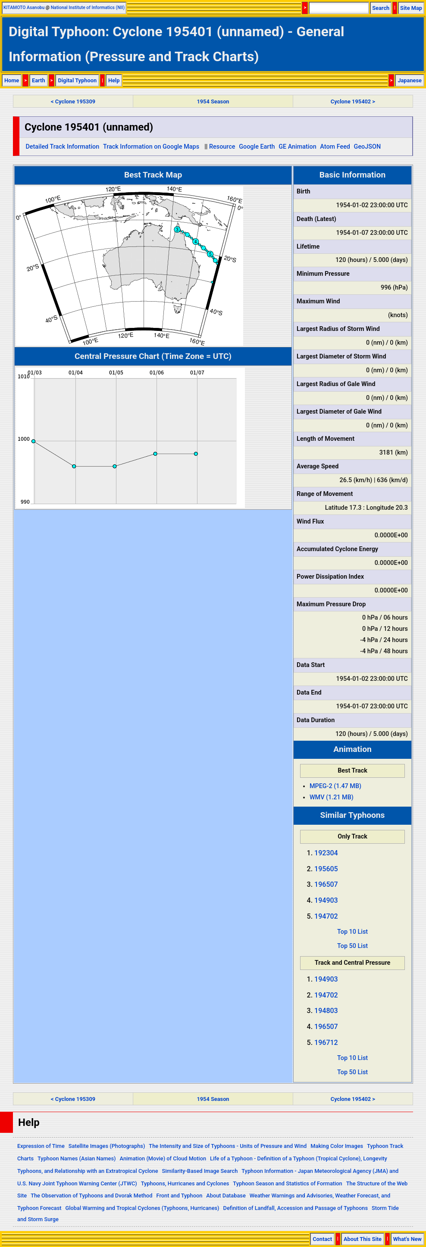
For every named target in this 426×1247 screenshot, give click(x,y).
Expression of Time (41, 1146)
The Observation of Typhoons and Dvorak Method (91, 1195)
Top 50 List (352, 946)
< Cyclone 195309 (73, 101)
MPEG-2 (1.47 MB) (335, 786)
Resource (222, 146)
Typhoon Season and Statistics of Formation (287, 1183)
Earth (38, 80)
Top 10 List (352, 931)
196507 (326, 884)
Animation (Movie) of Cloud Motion (163, 1158)
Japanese (410, 80)
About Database (225, 1195)
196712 (326, 1042)
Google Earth (257, 146)
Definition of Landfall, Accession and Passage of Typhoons (295, 1208)
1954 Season (213, 101)
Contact (322, 1239)
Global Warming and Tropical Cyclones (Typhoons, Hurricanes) (142, 1208)
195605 (326, 869)
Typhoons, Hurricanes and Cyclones (185, 1183)
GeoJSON (367, 146)
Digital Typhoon (77, 80)
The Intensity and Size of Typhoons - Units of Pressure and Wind (228, 1146)
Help (114, 80)
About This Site (363, 1239)
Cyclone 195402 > (353, 101)
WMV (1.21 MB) (332, 797)
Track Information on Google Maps (151, 146)
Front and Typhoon (180, 1195)
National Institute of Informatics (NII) (88, 7)
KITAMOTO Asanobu (23, 7)
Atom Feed (335, 146)
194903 (326, 900)
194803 (326, 1011)
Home (11, 80)
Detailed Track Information (62, 146)
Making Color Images (336, 1146)
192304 (326, 853)
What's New (407, 1239)
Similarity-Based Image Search (200, 1171)
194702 (326, 916)
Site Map (411, 8)
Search (380, 8)
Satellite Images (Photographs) (107, 1146)
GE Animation (297, 146)
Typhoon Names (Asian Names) (77, 1158)
